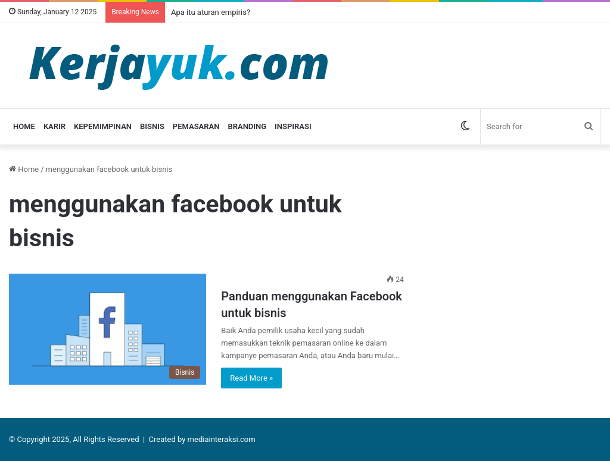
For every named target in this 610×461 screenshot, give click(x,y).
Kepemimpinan (103, 126)
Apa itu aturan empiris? (210, 12)
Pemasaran (196, 126)
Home (24, 126)
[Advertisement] (516, 237)
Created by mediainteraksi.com (202, 439)
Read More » (251, 378)
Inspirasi (293, 126)
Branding (247, 126)
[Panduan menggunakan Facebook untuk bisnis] (107, 329)
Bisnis (152, 126)
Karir (54, 126)
